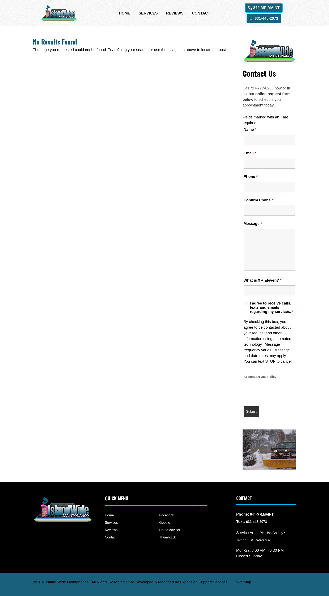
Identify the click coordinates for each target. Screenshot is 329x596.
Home (124, 13)
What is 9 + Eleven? (263, 280)
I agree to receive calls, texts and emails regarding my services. (272, 307)
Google (164, 522)
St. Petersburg (260, 540)
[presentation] (275, 393)
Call (246, 88)
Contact (201, 13)
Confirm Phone (258, 200)
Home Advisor (169, 530)
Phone (251, 177)
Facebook (166, 515)
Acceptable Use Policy (260, 376)
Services (148, 13)
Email (250, 153)
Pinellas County (271, 533)
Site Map (243, 582)
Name (250, 129)
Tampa (241, 540)
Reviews (175, 13)
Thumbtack (167, 537)
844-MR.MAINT (266, 8)
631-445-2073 (266, 18)
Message (253, 224)
